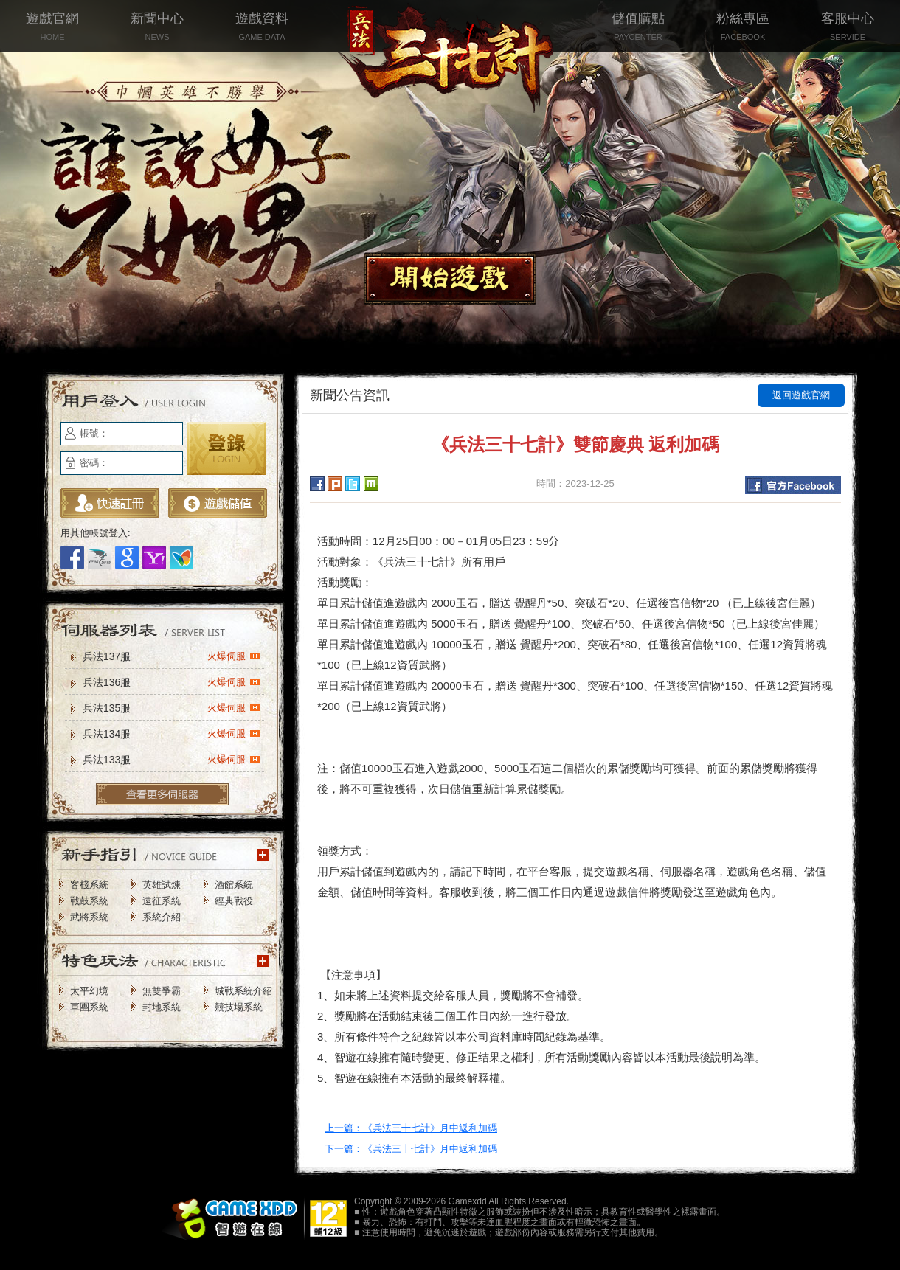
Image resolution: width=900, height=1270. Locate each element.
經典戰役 (234, 900)
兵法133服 (171, 758)
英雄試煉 (161, 884)
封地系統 (161, 1007)
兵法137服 (171, 655)
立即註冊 (109, 503)
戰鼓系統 (89, 900)
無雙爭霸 (161, 990)
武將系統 (89, 917)
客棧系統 (89, 884)
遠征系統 (161, 900)
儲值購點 (638, 27)
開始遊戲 (450, 278)
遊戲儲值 (217, 503)
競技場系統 (239, 1007)
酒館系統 (234, 884)
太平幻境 (89, 990)
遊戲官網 (52, 27)
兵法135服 (171, 707)
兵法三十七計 (450, 59)
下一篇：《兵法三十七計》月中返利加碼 (411, 1148)
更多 (162, 794)
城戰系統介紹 (243, 990)
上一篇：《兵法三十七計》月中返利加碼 (411, 1128)
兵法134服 (171, 733)
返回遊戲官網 (801, 394)
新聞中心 (157, 27)
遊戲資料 (262, 27)
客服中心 (847, 27)
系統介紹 (161, 917)
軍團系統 (89, 1007)
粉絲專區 (742, 27)
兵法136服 (171, 681)
